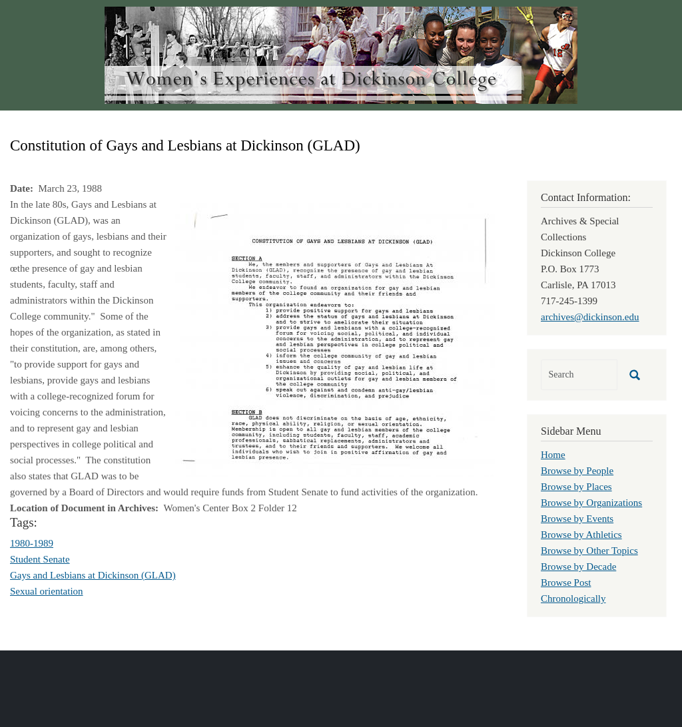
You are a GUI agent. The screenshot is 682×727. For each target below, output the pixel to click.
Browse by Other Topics (589, 550)
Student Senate (40, 559)
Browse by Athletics (581, 534)
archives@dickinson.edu (590, 317)
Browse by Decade (578, 566)
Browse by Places (576, 486)
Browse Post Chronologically (573, 590)
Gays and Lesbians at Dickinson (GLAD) (93, 575)
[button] (335, 339)
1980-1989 (31, 543)
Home (553, 454)
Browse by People (577, 470)
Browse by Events (577, 518)
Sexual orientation (46, 591)
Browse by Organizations (591, 502)
